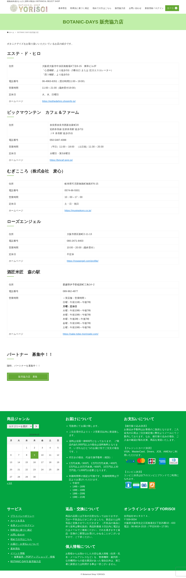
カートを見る (17, 520)
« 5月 (9, 483)
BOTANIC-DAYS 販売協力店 (25, 561)
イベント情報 (17, 553)
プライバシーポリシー (22, 516)
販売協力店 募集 (27, 376)
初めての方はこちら (21, 539)
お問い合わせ (17, 534)
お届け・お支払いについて (24, 544)
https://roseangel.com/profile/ (82, 261)
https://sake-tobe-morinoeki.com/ (80, 334)
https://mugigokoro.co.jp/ (78, 210)
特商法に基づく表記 (21, 530)
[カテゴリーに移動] (36, 426)
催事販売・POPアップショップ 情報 (34, 557)
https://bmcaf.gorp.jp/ (61, 160)
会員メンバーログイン (22, 525)
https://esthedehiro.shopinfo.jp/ (59, 101)
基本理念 (15, 548)
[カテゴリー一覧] (19, 426)
